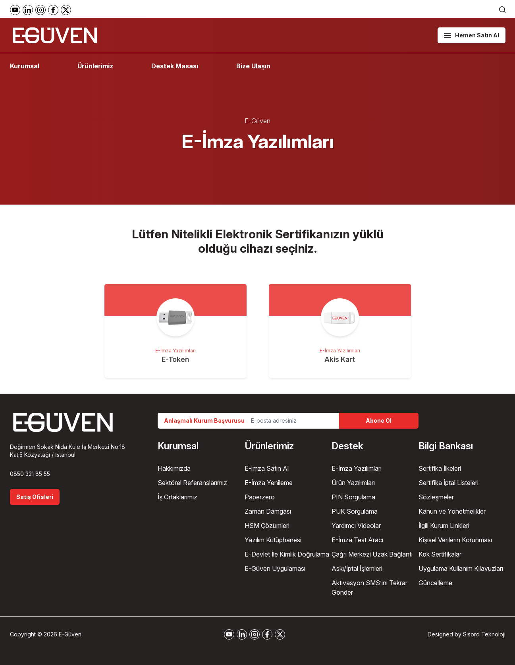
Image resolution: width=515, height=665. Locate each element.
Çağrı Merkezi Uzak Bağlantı (372, 554)
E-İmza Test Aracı (357, 540)
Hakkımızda (174, 468)
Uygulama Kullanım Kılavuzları (461, 568)
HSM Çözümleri (267, 526)
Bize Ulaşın (253, 66)
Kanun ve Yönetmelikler (452, 511)
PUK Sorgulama (355, 511)
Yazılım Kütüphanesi (273, 540)
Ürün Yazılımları (353, 483)
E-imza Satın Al (267, 468)
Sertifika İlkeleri (440, 468)
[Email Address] (292, 421)
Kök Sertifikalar (440, 554)
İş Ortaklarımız (177, 497)
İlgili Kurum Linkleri (444, 526)
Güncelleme (435, 583)
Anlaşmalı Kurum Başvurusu (204, 420)
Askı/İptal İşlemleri (357, 568)
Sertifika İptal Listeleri (448, 483)
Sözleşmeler (436, 497)
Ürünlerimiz (95, 66)
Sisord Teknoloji (484, 634)
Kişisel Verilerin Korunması (455, 540)
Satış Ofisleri (34, 496)
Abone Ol (379, 420)
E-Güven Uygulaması (275, 568)
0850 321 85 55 (30, 473)
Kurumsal (24, 66)
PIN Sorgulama (353, 497)
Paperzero (260, 497)
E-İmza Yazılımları (357, 468)
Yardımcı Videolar (356, 526)
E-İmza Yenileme (269, 483)
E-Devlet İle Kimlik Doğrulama (287, 554)
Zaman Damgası (268, 511)
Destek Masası (174, 66)
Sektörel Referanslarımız (192, 483)
